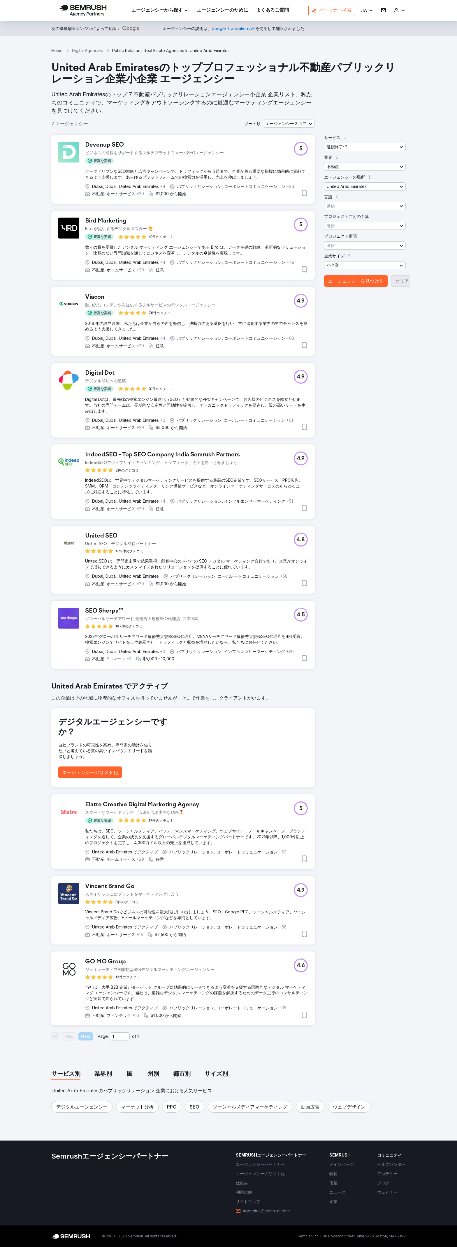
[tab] (65, 1074)
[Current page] (119, 1036)
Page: (103, 1036)
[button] (367, 11)
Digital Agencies (87, 50)
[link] (222, 10)
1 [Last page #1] (138, 1036)
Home (57, 50)
